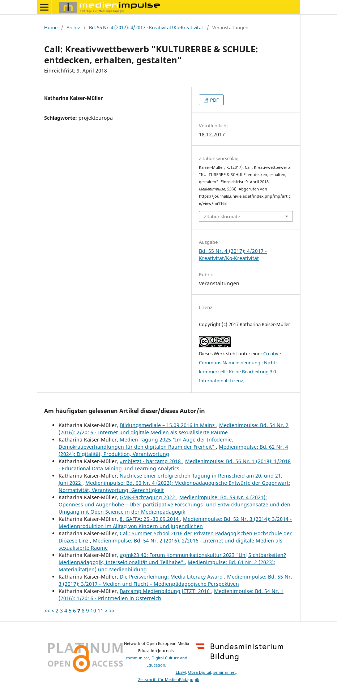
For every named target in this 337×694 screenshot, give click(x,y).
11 (100, 610)
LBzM (181, 672)
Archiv (73, 27)
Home (50, 27)
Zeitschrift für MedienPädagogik (168, 679)
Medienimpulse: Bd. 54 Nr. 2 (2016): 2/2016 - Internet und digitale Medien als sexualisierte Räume (174, 429)
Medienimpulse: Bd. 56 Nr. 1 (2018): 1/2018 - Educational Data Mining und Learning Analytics (175, 465)
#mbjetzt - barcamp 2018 (151, 461)
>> (112, 610)
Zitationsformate (222, 216)
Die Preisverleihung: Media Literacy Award (172, 576)
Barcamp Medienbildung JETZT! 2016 (165, 591)
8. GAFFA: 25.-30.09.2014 (150, 518)
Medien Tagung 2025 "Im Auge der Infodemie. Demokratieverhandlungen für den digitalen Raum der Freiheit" (146, 443)
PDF (214, 100)
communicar (137, 657)
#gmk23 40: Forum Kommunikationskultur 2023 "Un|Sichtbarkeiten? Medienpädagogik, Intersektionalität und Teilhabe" (172, 559)
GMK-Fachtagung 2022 (148, 497)
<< (47, 610)
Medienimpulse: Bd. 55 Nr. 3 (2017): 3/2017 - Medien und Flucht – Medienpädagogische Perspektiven (175, 580)
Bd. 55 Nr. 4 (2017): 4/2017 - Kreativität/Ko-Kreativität (146, 27)
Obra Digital (199, 672)
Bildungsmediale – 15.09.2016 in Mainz (168, 425)
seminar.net (224, 672)
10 (93, 610)
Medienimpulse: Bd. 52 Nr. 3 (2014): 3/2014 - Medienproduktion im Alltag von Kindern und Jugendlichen (175, 522)
